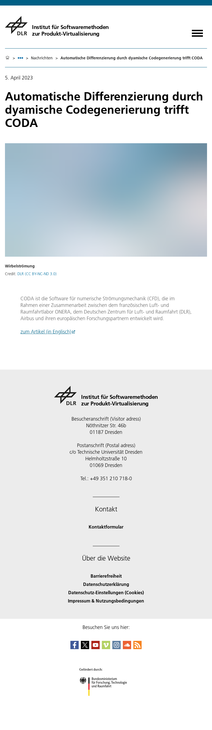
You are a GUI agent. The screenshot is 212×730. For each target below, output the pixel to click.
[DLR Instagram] (116, 647)
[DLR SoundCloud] (127, 647)
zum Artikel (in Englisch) (45, 331)
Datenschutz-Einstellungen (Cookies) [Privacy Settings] (106, 592)
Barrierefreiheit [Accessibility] (106, 576)
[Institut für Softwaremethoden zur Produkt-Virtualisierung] (57, 25)
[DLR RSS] (137, 647)
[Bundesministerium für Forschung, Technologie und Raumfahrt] (106, 700)
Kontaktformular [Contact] (106, 527)
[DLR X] (85, 647)
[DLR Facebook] (74, 647)
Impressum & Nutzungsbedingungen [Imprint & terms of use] (106, 601)
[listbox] (20, 57)
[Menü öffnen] (197, 31)
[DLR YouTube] (95, 647)
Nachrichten (42, 58)
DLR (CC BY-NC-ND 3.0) (37, 273)
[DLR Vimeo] (106, 647)
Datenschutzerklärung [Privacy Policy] (106, 584)
